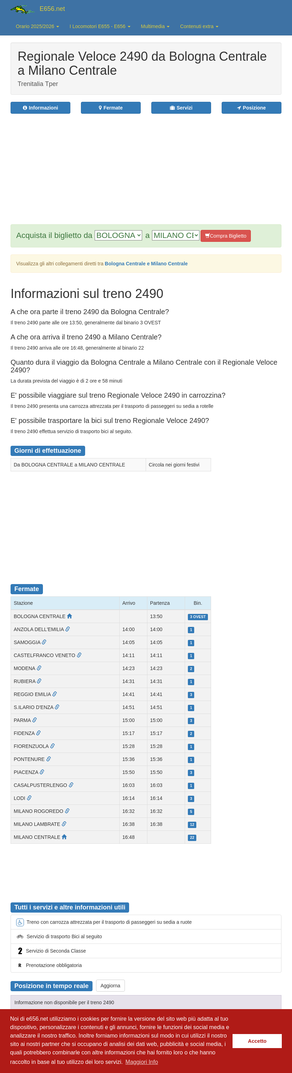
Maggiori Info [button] (142, 1062)
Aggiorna (110, 985)
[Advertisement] (155, 164)
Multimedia (155, 26)
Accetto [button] (257, 1041)
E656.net (52, 8)
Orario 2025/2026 (37, 26)
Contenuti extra (199, 26)
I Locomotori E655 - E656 (100, 26)
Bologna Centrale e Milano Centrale (146, 263)
